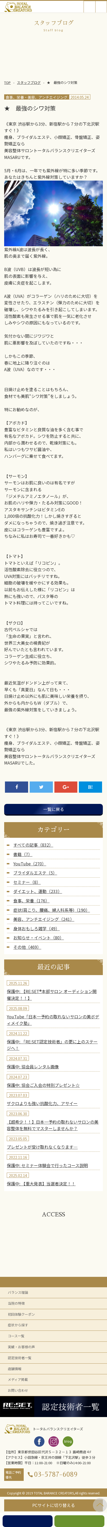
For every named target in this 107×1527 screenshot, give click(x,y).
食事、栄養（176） (31, 900)
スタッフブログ (29, 82)
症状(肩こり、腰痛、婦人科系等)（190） (51, 910)
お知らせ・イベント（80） (38, 937)
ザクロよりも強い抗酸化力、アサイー (42, 1103)
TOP (7, 82)
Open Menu (101, 7)
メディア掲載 (18, 1379)
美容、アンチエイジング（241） (43, 919)
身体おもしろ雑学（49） (36, 928)
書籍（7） (22, 854)
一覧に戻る (53, 809)
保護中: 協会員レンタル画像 (33, 1066)
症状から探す (18, 1324)
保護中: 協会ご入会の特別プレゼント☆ (43, 1085)
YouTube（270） (29, 863)
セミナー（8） (27, 882)
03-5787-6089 (56, 1474)
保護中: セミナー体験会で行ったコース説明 (47, 1165)
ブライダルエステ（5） (35, 873)
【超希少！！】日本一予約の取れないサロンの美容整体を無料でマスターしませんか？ (52, 1125)
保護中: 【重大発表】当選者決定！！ (41, 1183)
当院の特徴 (16, 1303)
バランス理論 (18, 1292)
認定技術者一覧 (20, 1357)
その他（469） (27, 947)
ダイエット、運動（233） (37, 891)
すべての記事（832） (33, 845)
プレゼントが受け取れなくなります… (42, 1147)
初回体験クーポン (21, 1314)
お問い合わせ (18, 1390)
